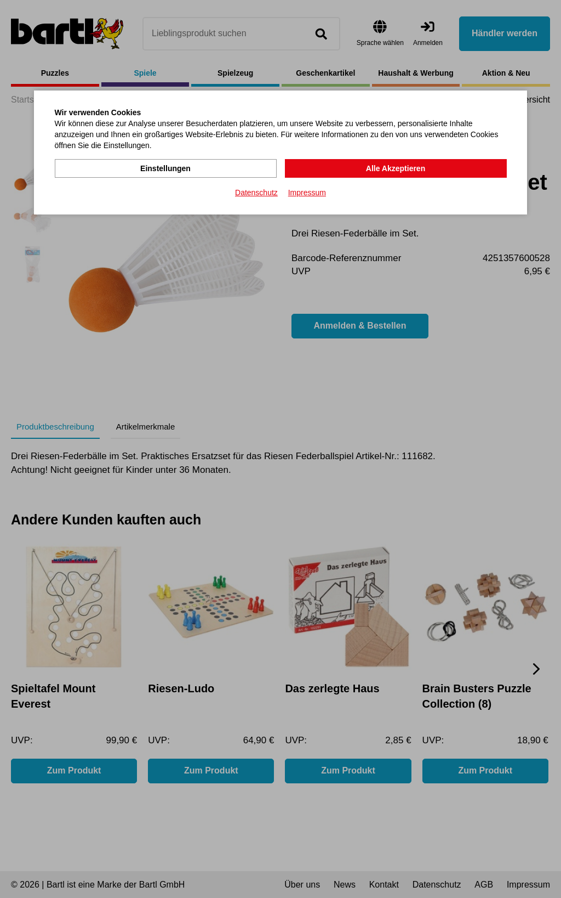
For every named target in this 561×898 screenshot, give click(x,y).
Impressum (307, 192)
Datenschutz (256, 192)
